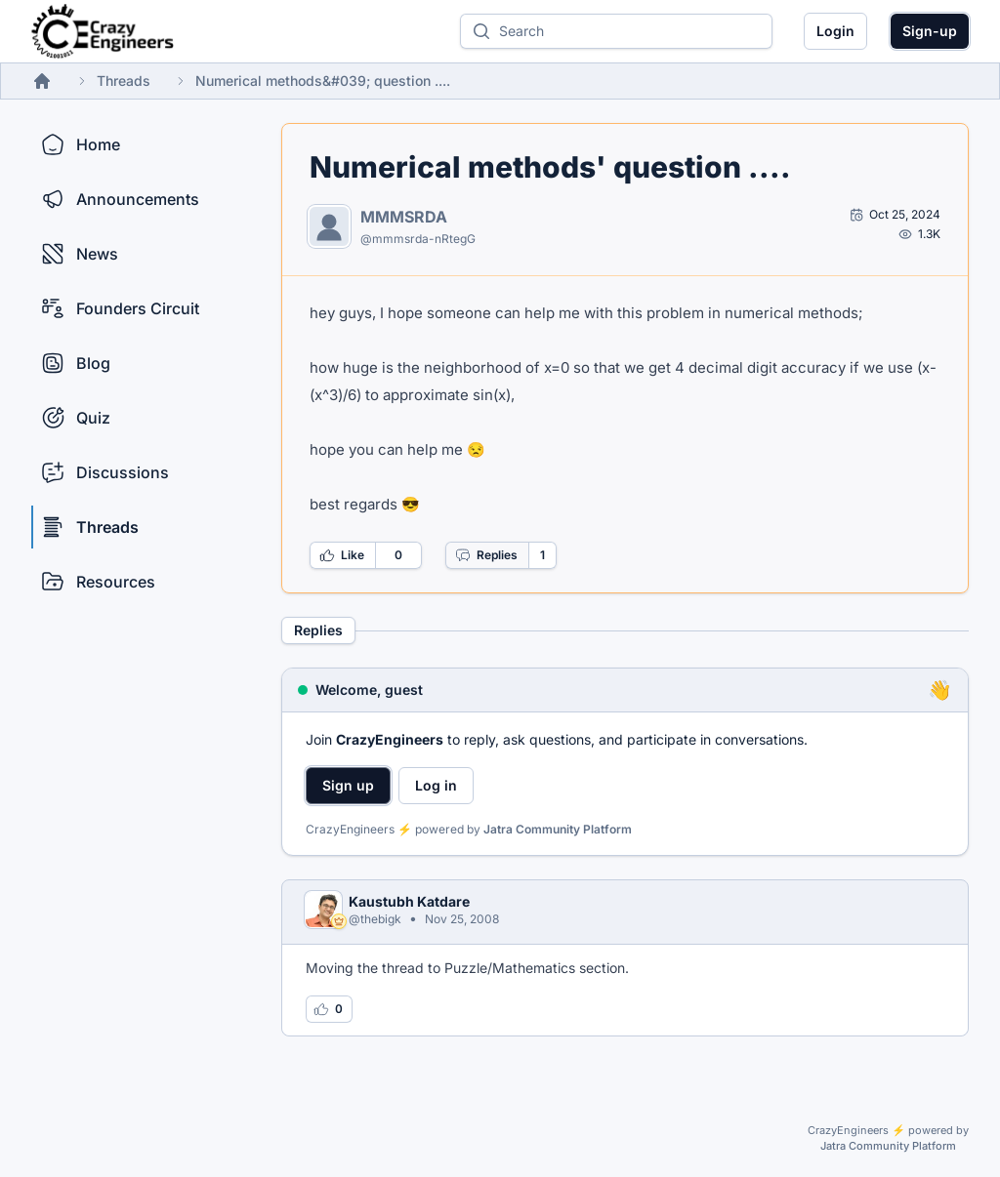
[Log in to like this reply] (329, 1009)
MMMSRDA (403, 216)
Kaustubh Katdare (409, 901)
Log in (436, 785)
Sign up (348, 785)
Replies (486, 555)
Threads (123, 80)
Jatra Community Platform (557, 829)
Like (341, 555)
